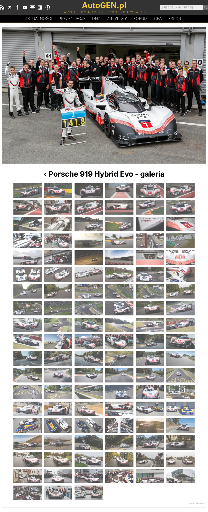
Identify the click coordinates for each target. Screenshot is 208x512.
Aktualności (38, 18)
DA (96, 19)
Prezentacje (72, 18)
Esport (175, 18)
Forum (140, 18)
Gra (158, 18)
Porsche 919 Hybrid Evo (91, 173)
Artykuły (117, 18)
